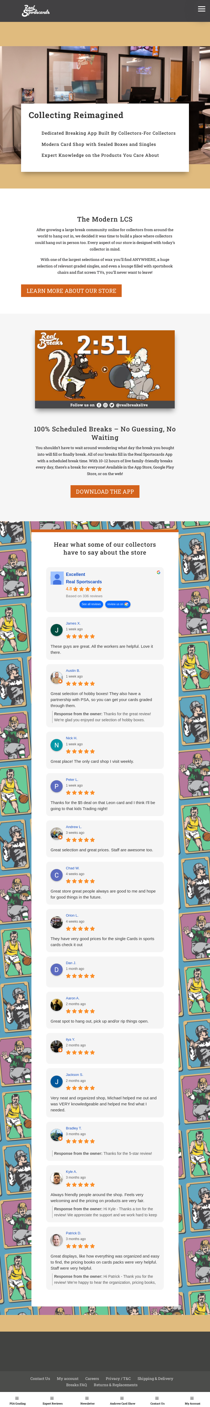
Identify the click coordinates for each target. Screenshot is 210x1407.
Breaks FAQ (76, 1384)
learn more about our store (71, 290)
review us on (115, 604)
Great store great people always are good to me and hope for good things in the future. (103, 894)
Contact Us (157, 1403)
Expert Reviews (53, 1403)
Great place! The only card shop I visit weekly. (92, 761)
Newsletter (87, 1403)
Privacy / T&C (118, 1378)
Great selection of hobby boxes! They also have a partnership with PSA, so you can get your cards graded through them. (101, 699)
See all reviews (91, 604)
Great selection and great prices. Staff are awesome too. (102, 849)
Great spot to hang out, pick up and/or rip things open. (100, 1021)
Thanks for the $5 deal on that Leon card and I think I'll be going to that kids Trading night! (103, 805)
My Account (192, 1403)
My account (67, 1378)
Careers (92, 1378)
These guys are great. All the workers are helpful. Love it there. (102, 649)
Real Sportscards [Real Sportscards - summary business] (84, 582)
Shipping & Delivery (155, 1378)
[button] (202, 8)
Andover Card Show (122, 1403)
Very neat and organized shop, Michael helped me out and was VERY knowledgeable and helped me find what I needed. (104, 1104)
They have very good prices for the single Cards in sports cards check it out (102, 941)
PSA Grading (18, 1403)
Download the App (105, 491)
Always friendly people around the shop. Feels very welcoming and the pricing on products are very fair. (97, 1197)
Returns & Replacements (116, 1384)
